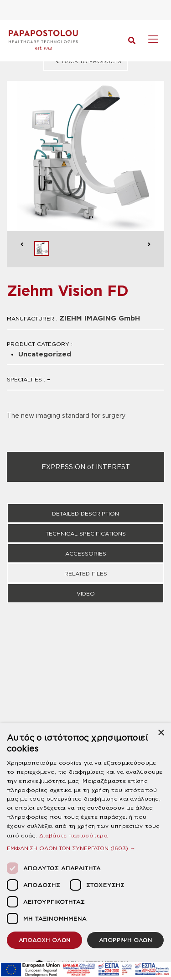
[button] (85, 848)
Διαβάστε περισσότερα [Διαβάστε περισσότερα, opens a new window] (73, 835)
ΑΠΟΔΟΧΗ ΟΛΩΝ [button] (45, 940)
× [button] (160, 733)
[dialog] (85, 850)
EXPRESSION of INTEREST (85, 467)
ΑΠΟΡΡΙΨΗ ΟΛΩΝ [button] (125, 940)
